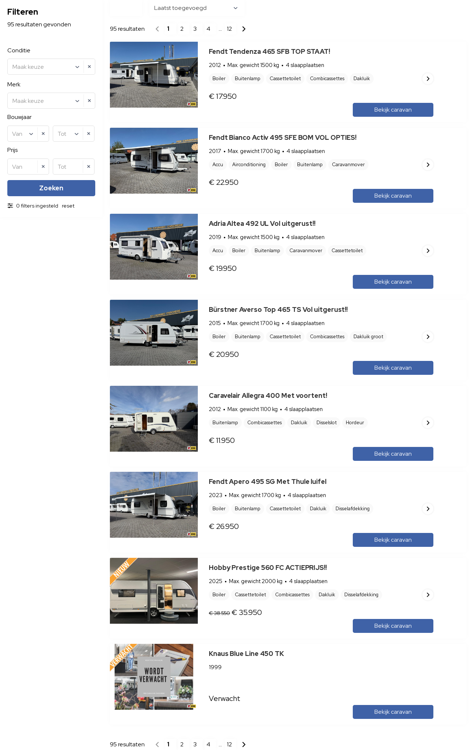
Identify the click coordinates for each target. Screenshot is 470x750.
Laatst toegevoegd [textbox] (180, 8)
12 (229, 29)
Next (427, 78)
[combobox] (51, 67)
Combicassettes (264, 422)
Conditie (18, 50)
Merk (14, 84)
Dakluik (299, 422)
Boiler (219, 78)
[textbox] (52, 67)
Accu (217, 164)
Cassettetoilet (285, 78)
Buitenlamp (247, 78)
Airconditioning (249, 164)
